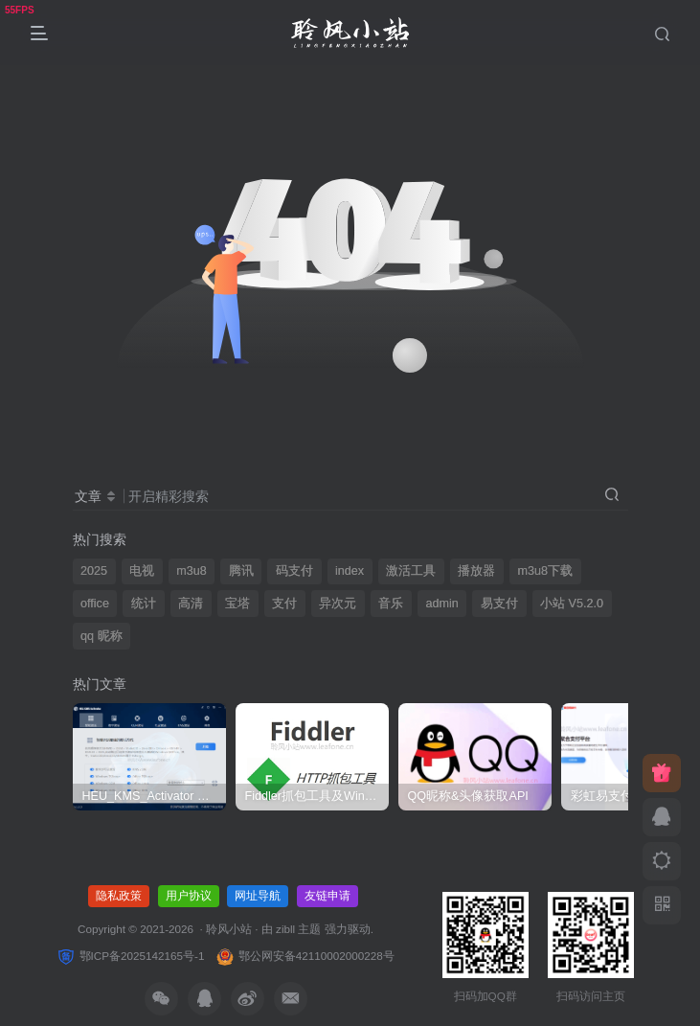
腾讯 (241, 571)
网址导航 (258, 895)
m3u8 (191, 571)
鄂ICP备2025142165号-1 (130, 955)
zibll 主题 (300, 929)
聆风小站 (229, 929)
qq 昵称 (101, 636)
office (94, 603)
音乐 (390, 603)
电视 (141, 571)
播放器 (476, 571)
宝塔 (237, 603)
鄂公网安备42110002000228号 (304, 955)
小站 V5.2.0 (571, 603)
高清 (190, 603)
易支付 (499, 603)
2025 (93, 571)
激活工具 (411, 571)
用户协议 (189, 895)
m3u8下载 (545, 571)
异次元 (337, 603)
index (349, 571)
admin (442, 603)
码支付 (294, 571)
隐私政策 (119, 895)
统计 (143, 603)
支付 (284, 603)
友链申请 (327, 895)
